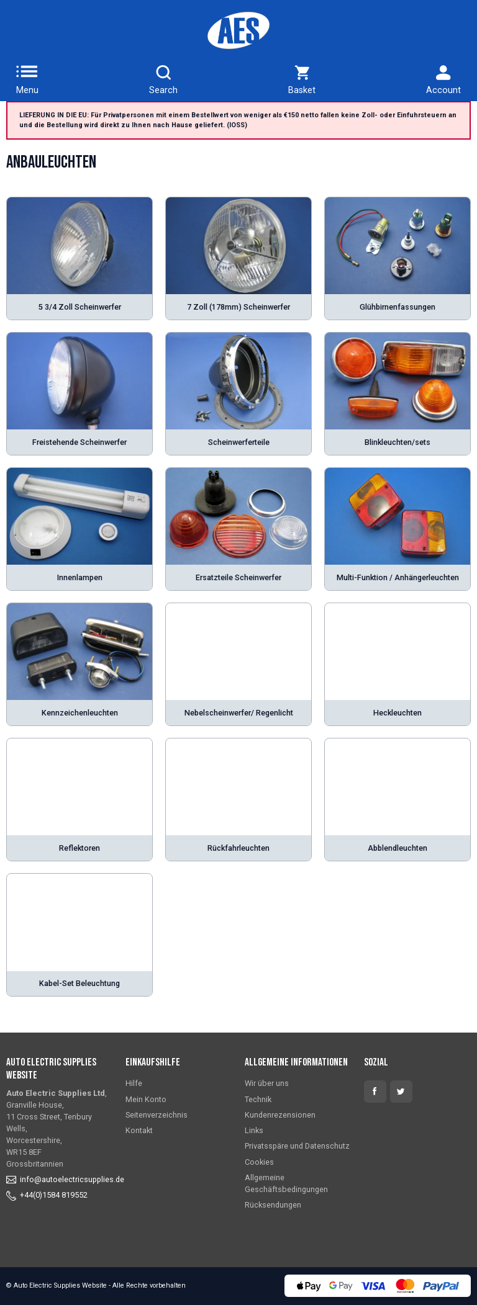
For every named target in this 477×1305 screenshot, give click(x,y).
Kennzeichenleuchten (80, 712)
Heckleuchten (397, 712)
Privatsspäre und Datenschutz (297, 1145)
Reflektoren (79, 848)
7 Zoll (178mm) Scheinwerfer (238, 307)
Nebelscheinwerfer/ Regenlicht (238, 712)
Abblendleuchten (397, 848)
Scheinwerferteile (239, 442)
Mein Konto (145, 1099)
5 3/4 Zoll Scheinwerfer (80, 307)
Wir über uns (267, 1083)
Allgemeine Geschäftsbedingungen (286, 1183)
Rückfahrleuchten (238, 848)
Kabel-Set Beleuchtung (79, 983)
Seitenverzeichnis (156, 1114)
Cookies (259, 1162)
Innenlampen (79, 577)
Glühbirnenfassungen (397, 307)
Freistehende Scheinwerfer (79, 442)
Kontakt (139, 1130)
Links (254, 1130)
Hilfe (133, 1083)
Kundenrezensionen (280, 1114)
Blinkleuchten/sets (397, 442)
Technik (258, 1099)
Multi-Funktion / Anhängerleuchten (398, 577)
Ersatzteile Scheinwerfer (238, 577)
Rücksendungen (273, 1204)
